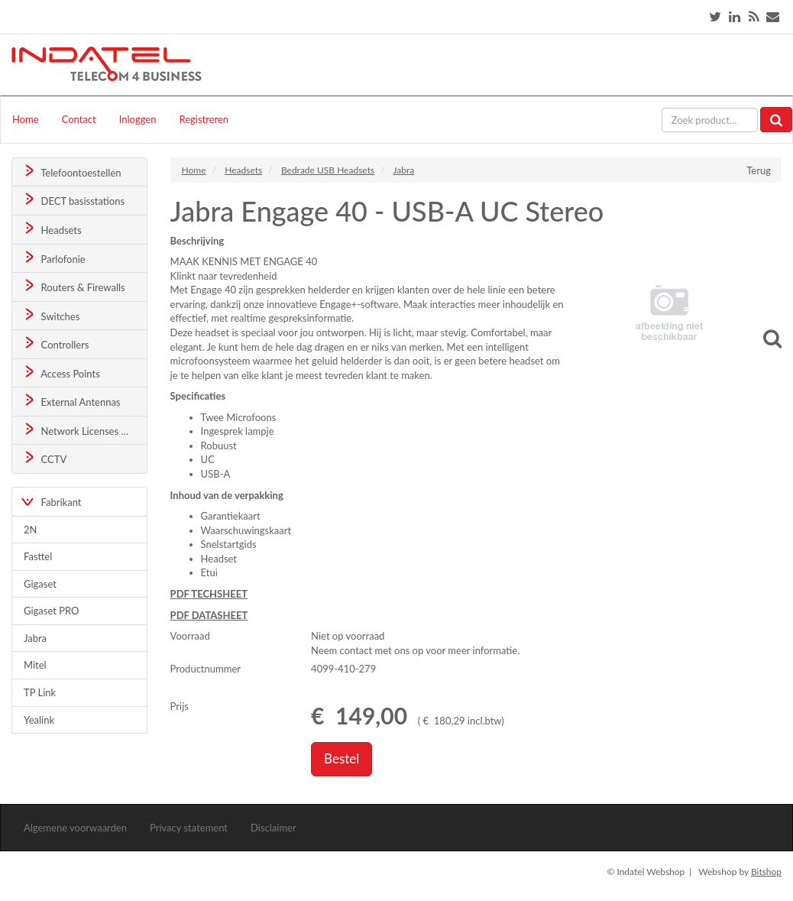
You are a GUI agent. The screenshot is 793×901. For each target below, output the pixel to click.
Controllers (55, 343)
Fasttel (38, 556)
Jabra (35, 638)
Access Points (60, 372)
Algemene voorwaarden (75, 828)
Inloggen (138, 119)
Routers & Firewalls (73, 286)
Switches (50, 315)
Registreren (203, 119)
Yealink (39, 720)
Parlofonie (53, 258)
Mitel (35, 665)
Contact (79, 119)
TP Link (40, 692)
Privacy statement (189, 828)
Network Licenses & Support (84, 430)
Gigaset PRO (51, 610)
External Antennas (71, 401)
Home (25, 119)
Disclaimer (273, 828)
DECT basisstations (73, 200)
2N (30, 529)
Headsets (51, 229)
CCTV (44, 458)
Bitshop (766, 871)
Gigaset (40, 584)
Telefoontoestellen (71, 171)
